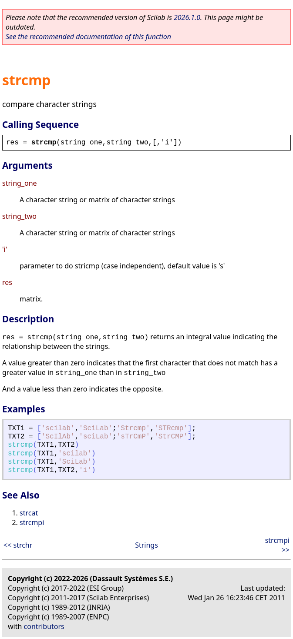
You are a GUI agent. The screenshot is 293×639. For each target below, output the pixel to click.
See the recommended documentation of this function (88, 36)
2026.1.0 (187, 17)
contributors (44, 626)
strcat (29, 513)
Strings (146, 545)
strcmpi (32, 522)
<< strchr (17, 545)
